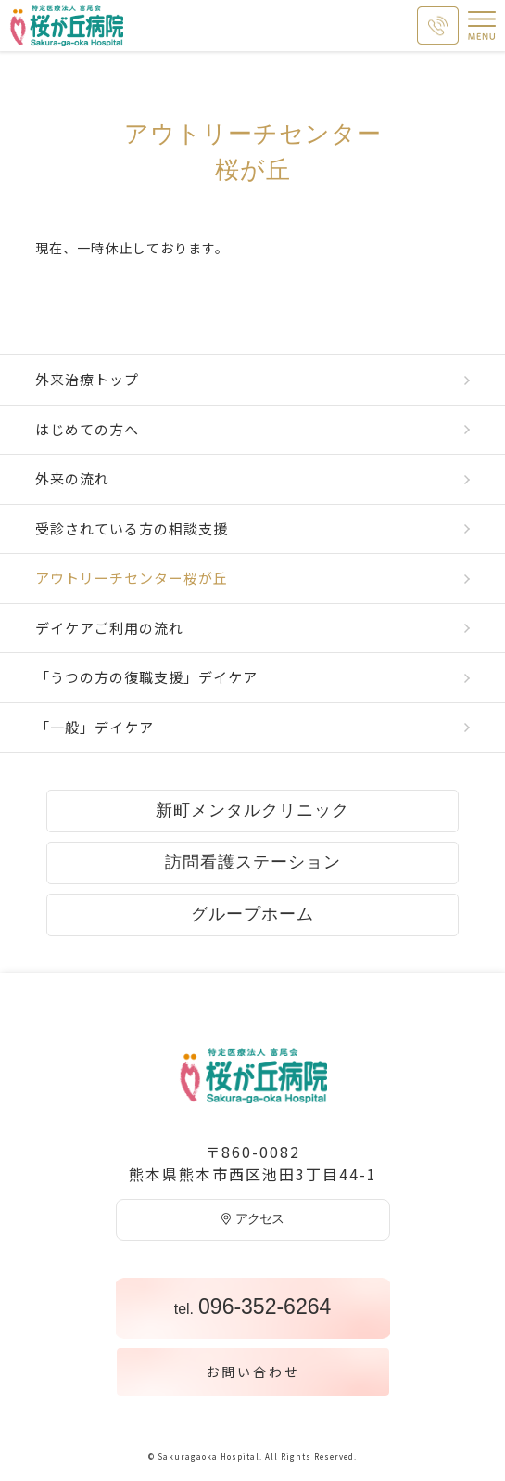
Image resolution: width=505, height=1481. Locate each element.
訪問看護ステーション (253, 862)
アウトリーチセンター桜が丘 (131, 577)
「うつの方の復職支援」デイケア (146, 677)
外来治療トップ (87, 379)
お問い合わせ (253, 1371)
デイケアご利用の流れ (109, 627)
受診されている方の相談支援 (131, 528)
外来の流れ (72, 478)
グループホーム (252, 914)
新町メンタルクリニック (252, 810)
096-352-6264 (253, 1306)
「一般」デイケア (94, 727)
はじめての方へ (87, 429)
